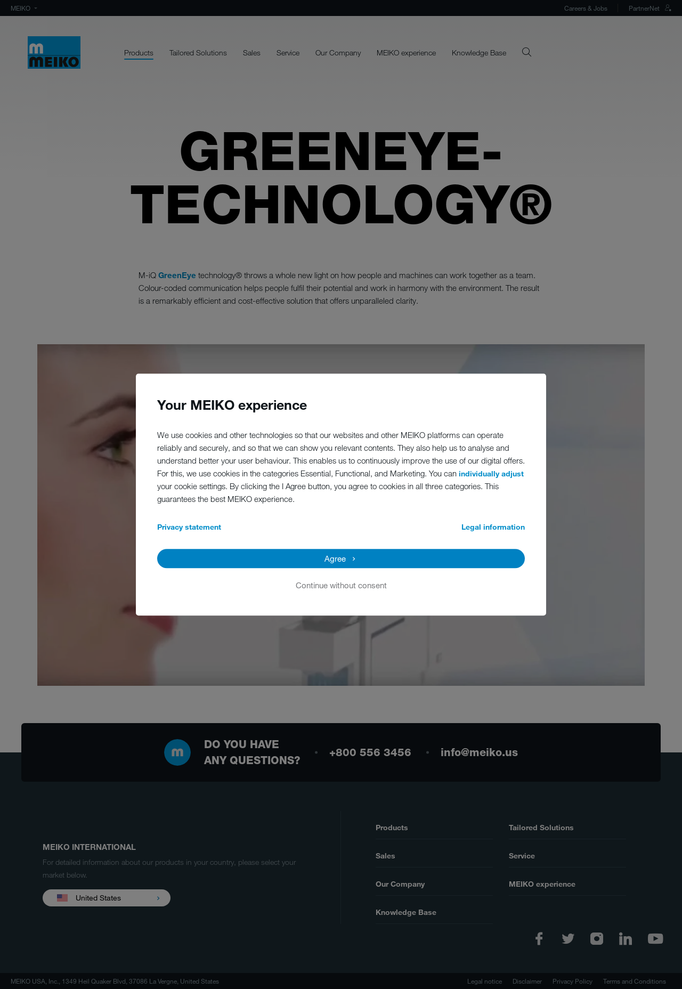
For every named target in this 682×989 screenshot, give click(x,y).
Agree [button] (335, 558)
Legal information (493, 526)
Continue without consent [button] (341, 585)
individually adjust (491, 473)
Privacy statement (189, 526)
